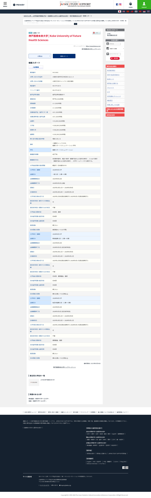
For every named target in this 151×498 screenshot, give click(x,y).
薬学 (104, 439)
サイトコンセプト (44, 485)
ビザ (108, 92)
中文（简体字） (97, 461)
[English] (123, 11)
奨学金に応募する (112, 83)
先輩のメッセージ (66, 412)
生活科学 (101, 445)
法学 (97, 434)
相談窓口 (110, 100)
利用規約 (93, 412)
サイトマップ (84, 412)
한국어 (116, 461)
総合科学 (114, 445)
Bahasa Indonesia (92, 463)
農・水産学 (120, 439)
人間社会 (39, 56)
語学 (92, 434)
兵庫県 (35, 33)
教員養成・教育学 (92, 445)
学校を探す (19, 4)
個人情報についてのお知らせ (106, 412)
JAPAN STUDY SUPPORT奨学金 (117, 453)
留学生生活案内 (111, 66)
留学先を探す (42, 412)
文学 (88, 434)
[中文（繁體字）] (132, 11)
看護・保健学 (91, 439)
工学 (113, 439)
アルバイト (110, 88)
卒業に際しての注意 (113, 105)
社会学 (114, 434)
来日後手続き (111, 70)
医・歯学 (99, 439)
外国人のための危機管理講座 (115, 110)
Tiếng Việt (123, 461)
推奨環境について (122, 412)
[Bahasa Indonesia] (144, 11)
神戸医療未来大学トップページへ (91, 49)
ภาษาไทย (102, 463)
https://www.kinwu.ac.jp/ (93, 46)
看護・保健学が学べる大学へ (37, 401)
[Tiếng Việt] (140, 11)
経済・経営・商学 (105, 434)
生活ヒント (110, 79)
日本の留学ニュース (30, 412)
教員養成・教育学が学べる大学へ (39, 399)
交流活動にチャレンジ (114, 96)
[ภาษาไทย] (148, 11)
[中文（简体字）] (127, 11)
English (89, 461)
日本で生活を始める (113, 75)
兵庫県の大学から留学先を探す (33, 428)
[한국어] (136, 11)
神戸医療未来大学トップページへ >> (64, 367)
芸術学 (108, 445)
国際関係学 (121, 434)
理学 (109, 439)
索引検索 (75, 412)
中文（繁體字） (108, 461)
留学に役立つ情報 (53, 412)
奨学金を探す (111, 115)
